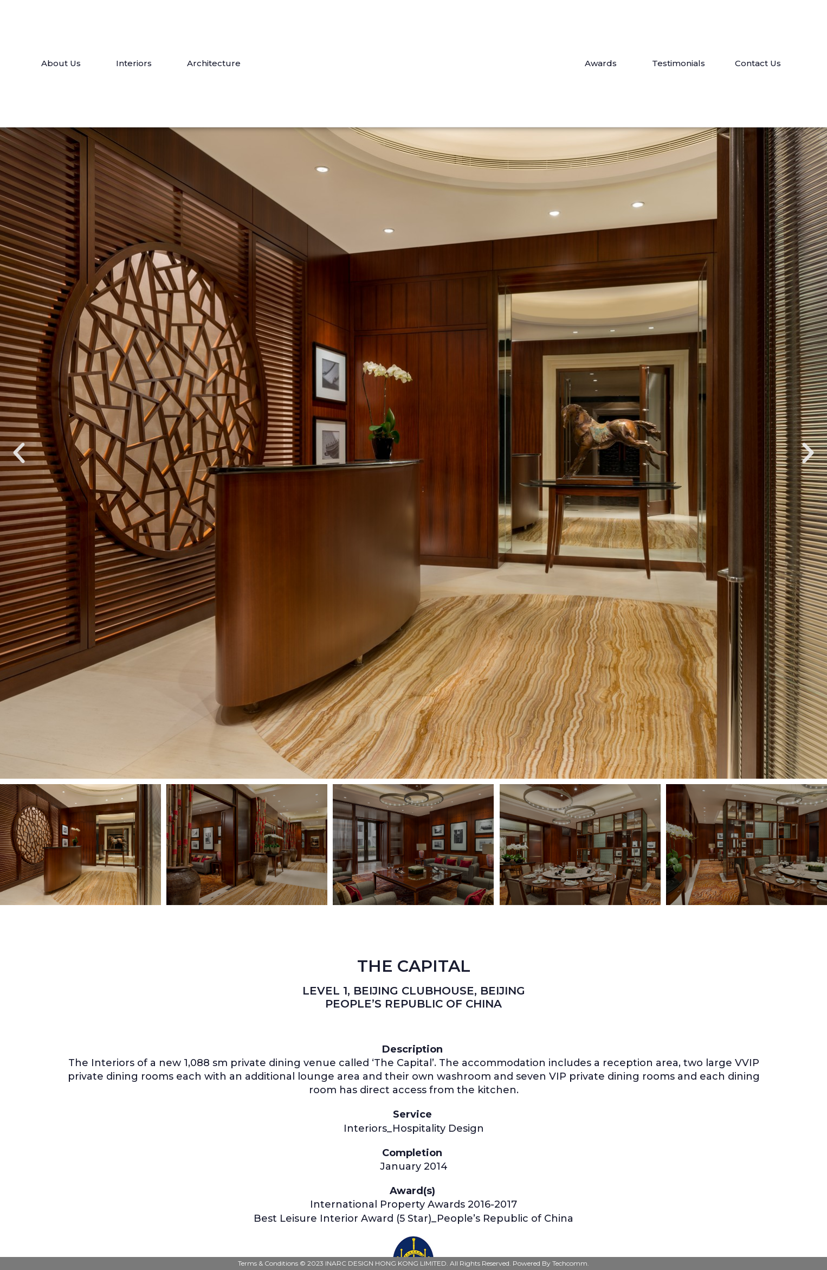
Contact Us (758, 63)
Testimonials (678, 63)
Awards (603, 63)
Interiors (136, 63)
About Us (63, 63)
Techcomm (569, 1263)
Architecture (216, 63)
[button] (19, 453)
